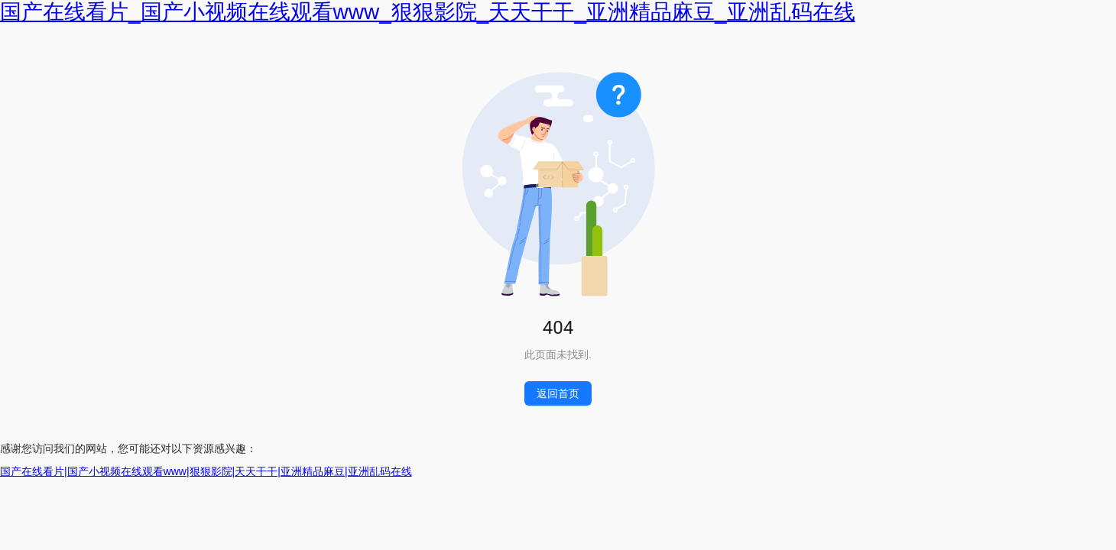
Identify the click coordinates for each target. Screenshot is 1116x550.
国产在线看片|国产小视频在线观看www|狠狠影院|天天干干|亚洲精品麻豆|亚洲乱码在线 (206, 471)
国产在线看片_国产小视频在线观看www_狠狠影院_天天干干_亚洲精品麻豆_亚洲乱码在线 (427, 12)
